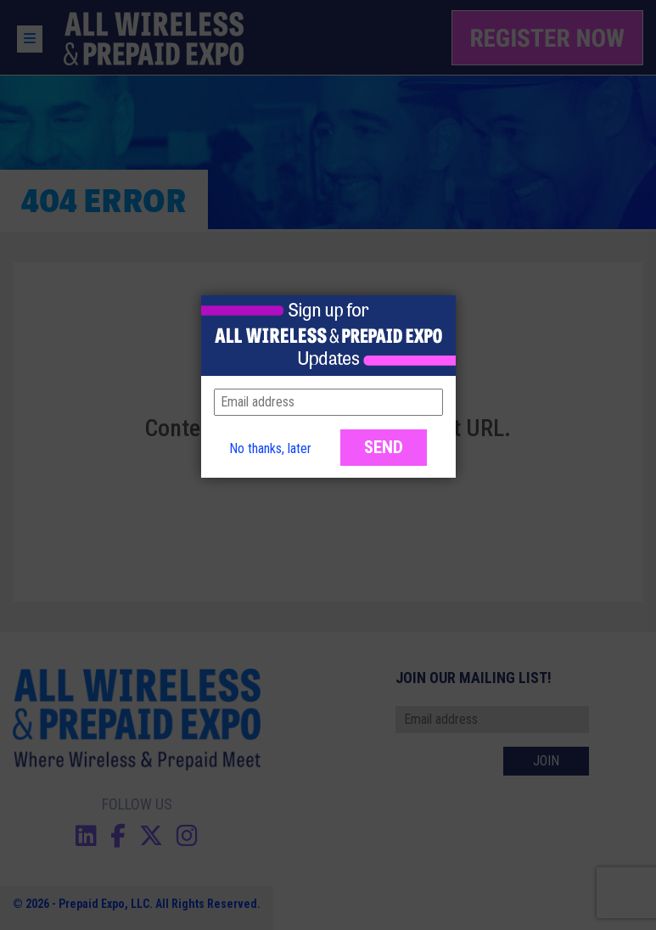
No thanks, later (270, 448)
